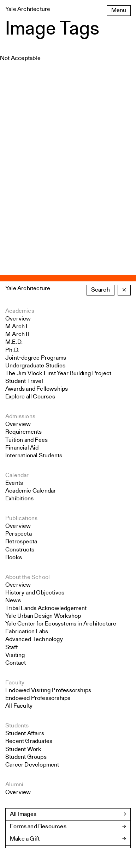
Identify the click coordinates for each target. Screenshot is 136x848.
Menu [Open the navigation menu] (118, 10)
